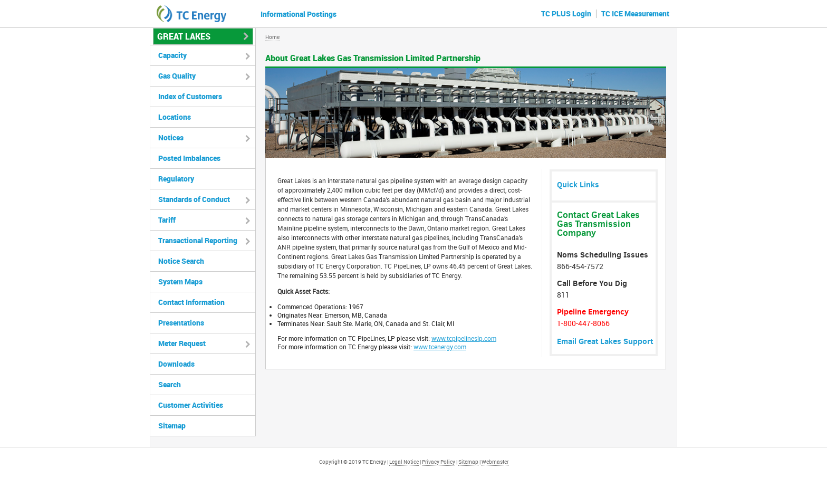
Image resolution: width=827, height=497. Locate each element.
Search (169, 384)
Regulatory (176, 179)
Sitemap (172, 425)
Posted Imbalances (189, 158)
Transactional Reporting (197, 240)
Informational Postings (298, 14)
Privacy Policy (438, 461)
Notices (171, 137)
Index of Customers (190, 96)
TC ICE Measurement (635, 13)
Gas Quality (177, 76)
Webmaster (495, 461)
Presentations (181, 323)
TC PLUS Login (566, 13)
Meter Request (182, 343)
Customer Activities (190, 405)
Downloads (176, 364)
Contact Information (191, 302)
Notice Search (181, 261)
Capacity (172, 55)
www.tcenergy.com (440, 346)
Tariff (167, 220)
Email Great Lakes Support (605, 341)
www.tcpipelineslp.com (463, 338)
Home (272, 37)
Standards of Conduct (194, 199)
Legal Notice (404, 461)
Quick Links (578, 184)
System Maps (180, 281)
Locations (174, 117)
